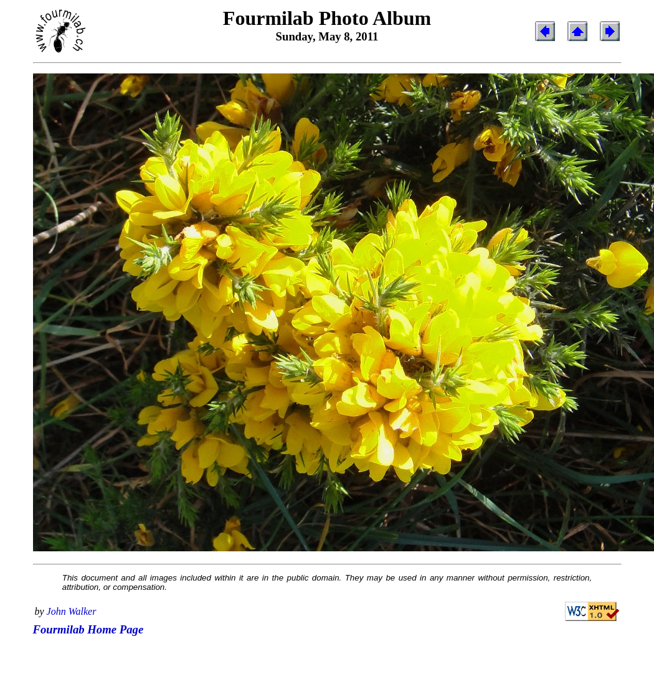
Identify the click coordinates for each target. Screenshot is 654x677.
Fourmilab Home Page (88, 629)
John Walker (72, 611)
